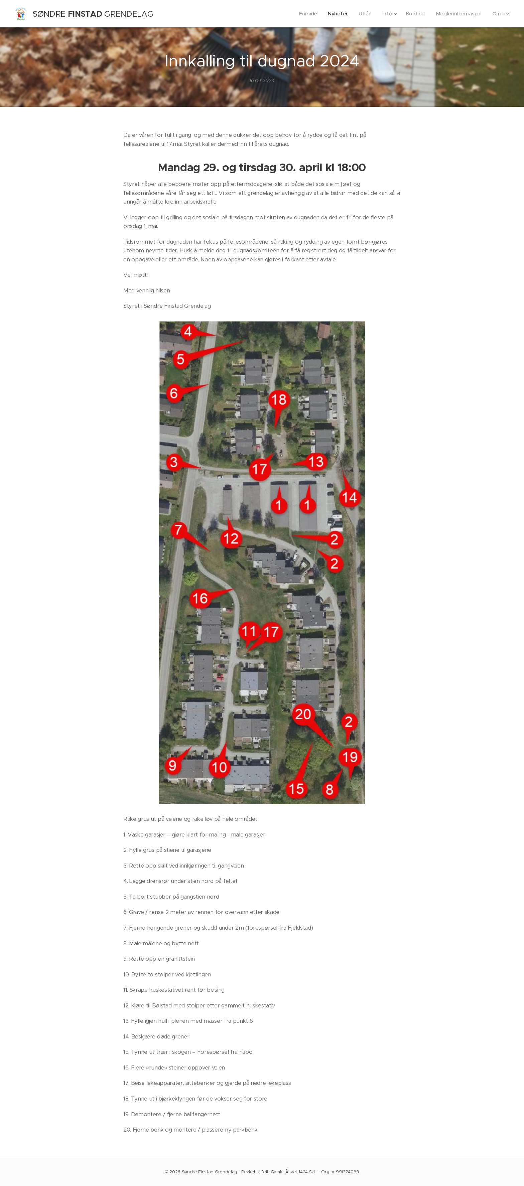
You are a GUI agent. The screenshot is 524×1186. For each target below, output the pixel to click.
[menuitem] (305, 13)
